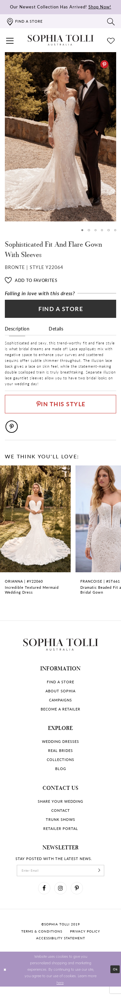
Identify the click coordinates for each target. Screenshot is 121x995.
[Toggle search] (111, 21)
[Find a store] (24, 21)
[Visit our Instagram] (60, 895)
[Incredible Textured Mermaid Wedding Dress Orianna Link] (35, 540)
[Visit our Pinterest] (78, 895)
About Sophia (60, 696)
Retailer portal (60, 834)
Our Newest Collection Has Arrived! (60, 7)
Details (56, 331)
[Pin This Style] (60, 408)
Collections (60, 765)
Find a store (60, 687)
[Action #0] (60, 136)
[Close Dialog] (5, 978)
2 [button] (88, 230)
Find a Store (61, 310)
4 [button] (101, 230)
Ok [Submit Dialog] (114, 977)
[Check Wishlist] (111, 40)
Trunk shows (60, 825)
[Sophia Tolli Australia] (61, 40)
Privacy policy (85, 939)
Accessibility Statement (60, 946)
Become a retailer (60, 714)
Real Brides (60, 756)
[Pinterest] (104, 64)
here (60, 990)
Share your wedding (60, 807)
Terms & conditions (41, 939)
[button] (10, 40)
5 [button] (108, 230)
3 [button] (95, 230)
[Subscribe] (103, 877)
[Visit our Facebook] (43, 895)
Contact (60, 816)
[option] (60, 136)
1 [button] (81, 230)
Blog (60, 774)
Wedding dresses (60, 747)
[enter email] (60, 877)
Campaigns (60, 705)
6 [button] (115, 230)
